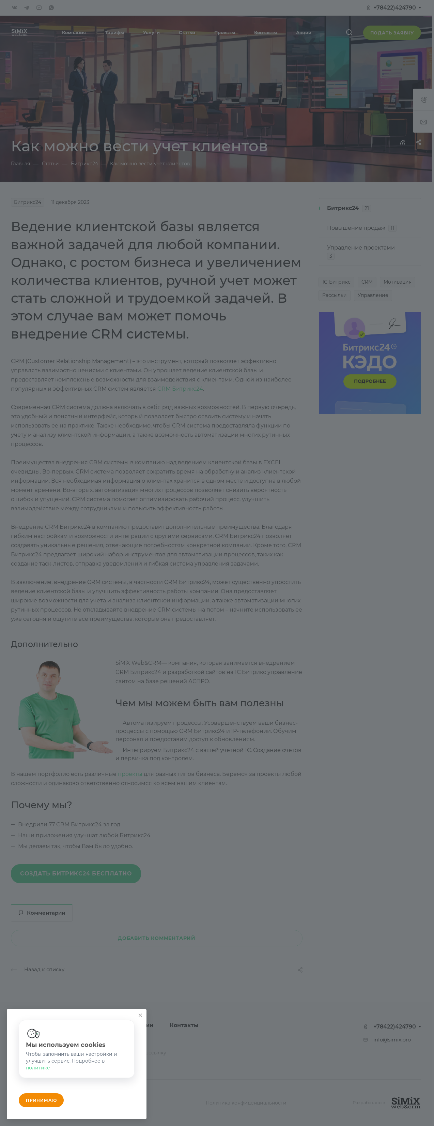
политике (38, 1067)
